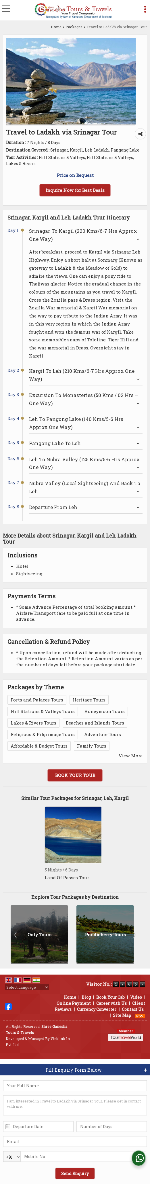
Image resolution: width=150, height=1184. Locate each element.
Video (136, 997)
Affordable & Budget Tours (39, 746)
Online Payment (74, 1003)
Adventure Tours (102, 734)
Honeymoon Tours (104, 711)
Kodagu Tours (39, 934)
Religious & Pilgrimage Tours (43, 734)
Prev (16, 934)
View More (131, 756)
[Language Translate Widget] (27, 987)
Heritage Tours (89, 700)
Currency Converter (96, 1009)
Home (56, 26)
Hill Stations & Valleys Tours (43, 711)
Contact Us (133, 1009)
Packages (74, 26)
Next (134, 934)
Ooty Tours (105, 934)
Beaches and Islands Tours (95, 723)
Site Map (122, 1015)
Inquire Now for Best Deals (75, 190)
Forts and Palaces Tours (37, 700)
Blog (86, 997)
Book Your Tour (75, 775)
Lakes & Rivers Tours (33, 723)
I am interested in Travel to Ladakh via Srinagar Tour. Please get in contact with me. (75, 1105)
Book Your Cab (110, 997)
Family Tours (91, 746)
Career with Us (111, 1003)
